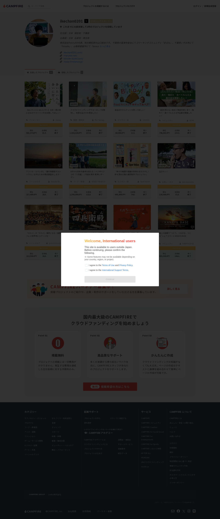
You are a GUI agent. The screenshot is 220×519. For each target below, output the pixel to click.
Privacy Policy (125, 265)
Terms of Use (108, 265)
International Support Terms (115, 270)
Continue (110, 279)
